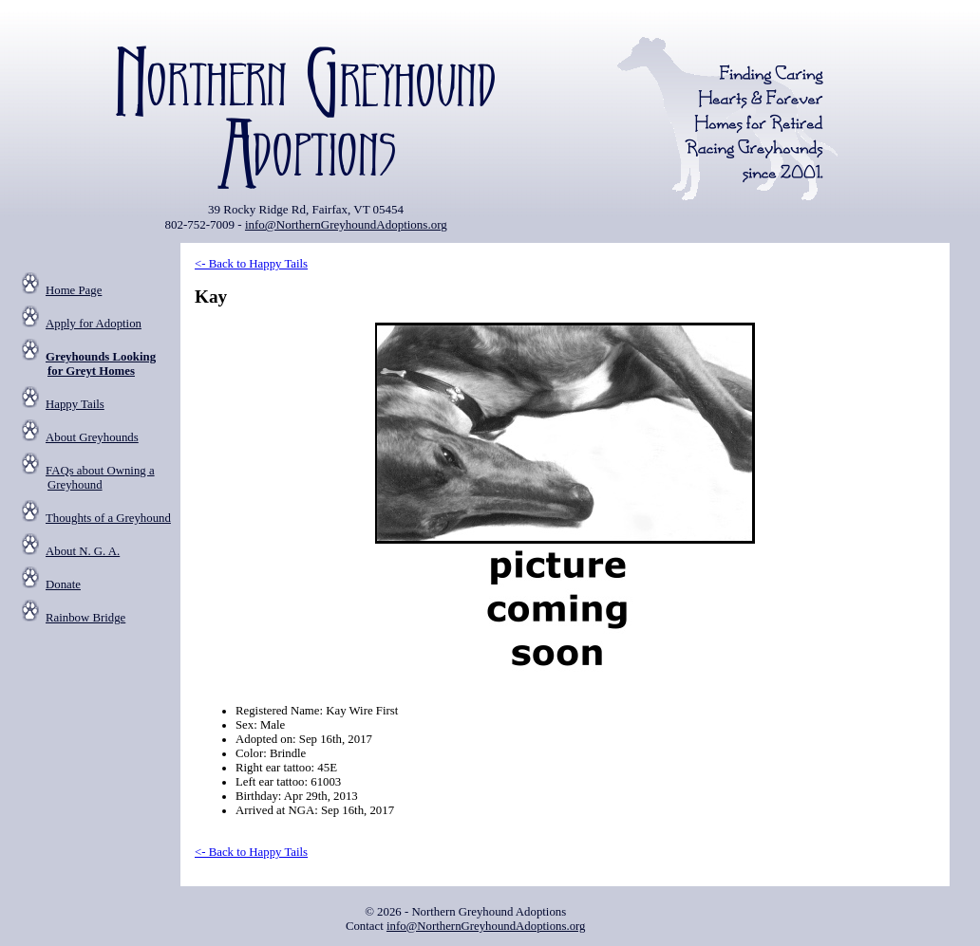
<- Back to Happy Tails (251, 263)
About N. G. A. (83, 551)
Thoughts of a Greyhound (108, 518)
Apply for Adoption (93, 323)
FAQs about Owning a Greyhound (100, 478)
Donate (63, 584)
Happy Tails (75, 404)
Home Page (74, 290)
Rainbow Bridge (85, 617)
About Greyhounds (92, 437)
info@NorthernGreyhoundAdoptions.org (346, 224)
